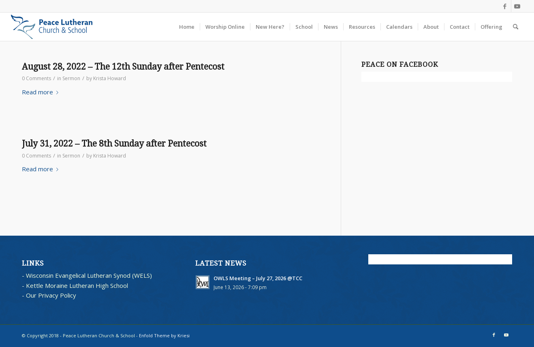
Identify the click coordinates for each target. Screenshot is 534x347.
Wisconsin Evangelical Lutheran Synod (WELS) (89, 275)
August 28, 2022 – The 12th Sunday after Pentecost (123, 67)
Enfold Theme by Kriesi (164, 335)
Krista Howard (109, 78)
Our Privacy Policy (51, 295)
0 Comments (36, 78)
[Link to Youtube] (517, 6)
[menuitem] (187, 27)
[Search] (515, 27)
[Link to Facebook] (505, 6)
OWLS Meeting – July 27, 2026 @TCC (258, 278)
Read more (42, 92)
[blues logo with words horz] (52, 27)
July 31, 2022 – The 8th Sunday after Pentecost (114, 143)
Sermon (71, 78)
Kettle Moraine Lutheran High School (77, 285)
